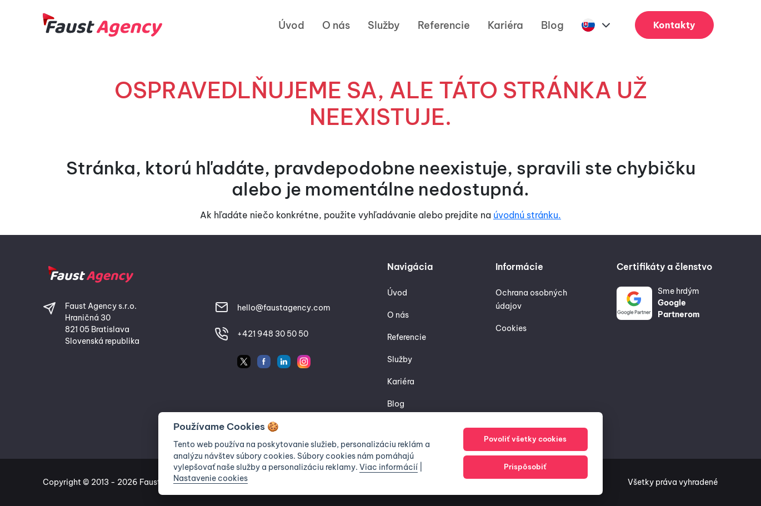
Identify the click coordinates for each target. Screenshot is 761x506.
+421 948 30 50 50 (272, 334)
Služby (384, 25)
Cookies (511, 328)
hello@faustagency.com (284, 308)
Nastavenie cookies (210, 478)
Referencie (444, 25)
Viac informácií (388, 467)
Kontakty (674, 25)
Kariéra (505, 25)
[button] (597, 25)
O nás (336, 25)
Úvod (291, 25)
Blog (552, 25)
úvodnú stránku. (527, 215)
